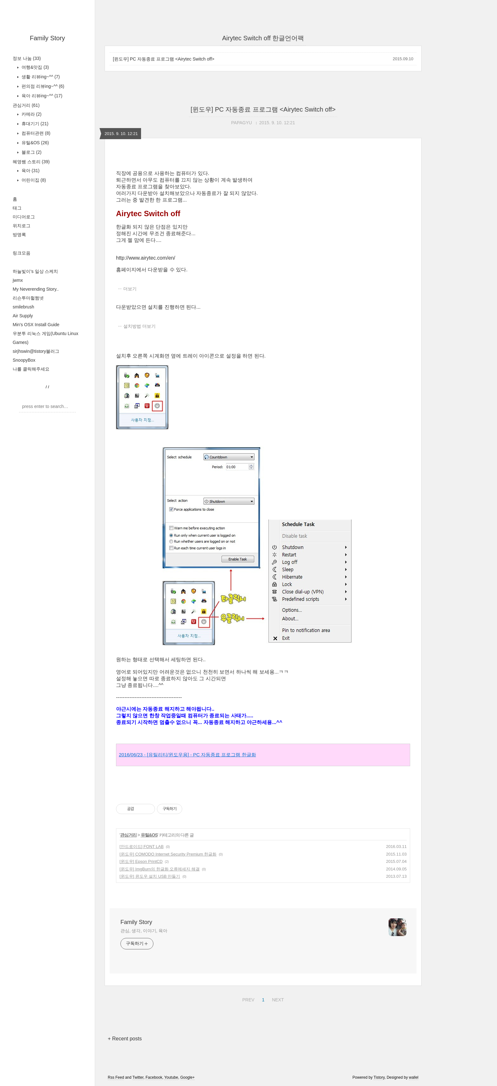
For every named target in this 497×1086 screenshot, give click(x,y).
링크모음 (21, 252)
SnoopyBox (24, 360)
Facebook (153, 1077)
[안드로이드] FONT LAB (141, 846)
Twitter (138, 1077)
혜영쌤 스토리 (31, 161)
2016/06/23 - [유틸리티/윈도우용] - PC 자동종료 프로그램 (187, 754)
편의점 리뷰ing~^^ (42, 86)
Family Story (47, 38)
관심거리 (26, 105)
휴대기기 (34, 123)
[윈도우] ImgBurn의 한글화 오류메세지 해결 (159, 869)
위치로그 (21, 225)
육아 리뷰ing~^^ (41, 95)
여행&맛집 (34, 67)
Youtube (171, 1077)
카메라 (31, 114)
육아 (30, 170)
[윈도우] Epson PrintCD (141, 861)
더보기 (130, 288)
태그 (17, 207)
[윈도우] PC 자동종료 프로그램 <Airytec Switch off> (163, 58)
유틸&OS (34, 142)
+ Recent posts (125, 1038)
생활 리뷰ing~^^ (40, 76)
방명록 (19, 234)
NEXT (277, 998)
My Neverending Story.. (36, 289)
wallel (413, 1077)
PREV (247, 998)
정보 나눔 (27, 58)
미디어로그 (24, 216)
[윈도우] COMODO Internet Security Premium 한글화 (167, 854)
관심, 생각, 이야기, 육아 (143, 930)
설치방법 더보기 (139, 326)
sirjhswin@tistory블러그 (36, 351)
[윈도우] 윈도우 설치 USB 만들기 (149, 876)
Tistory (379, 1077)
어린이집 (33, 180)
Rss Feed (116, 1077)
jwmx (18, 280)
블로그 (31, 152)
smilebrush (23, 306)
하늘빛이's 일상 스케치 (35, 271)
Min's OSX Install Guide (36, 324)
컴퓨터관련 (35, 133)
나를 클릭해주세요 (31, 369)
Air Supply (23, 315)
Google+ (187, 1077)
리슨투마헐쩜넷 (28, 298)
